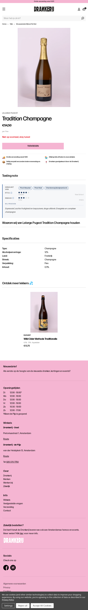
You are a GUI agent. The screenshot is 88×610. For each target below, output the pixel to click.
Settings (8, 605)
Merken (6, 479)
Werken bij (8, 483)
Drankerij (7, 475)
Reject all (22, 605)
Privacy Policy (8, 599)
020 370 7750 (12, 462)
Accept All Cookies (42, 605)
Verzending (8, 507)
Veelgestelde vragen (13, 503)
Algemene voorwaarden (14, 584)
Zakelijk (6, 486)
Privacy (6, 587)
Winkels (6, 500)
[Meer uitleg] (11, 193)
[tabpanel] (44, 320)
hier (22, 533)
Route (6, 439)
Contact (7, 510)
